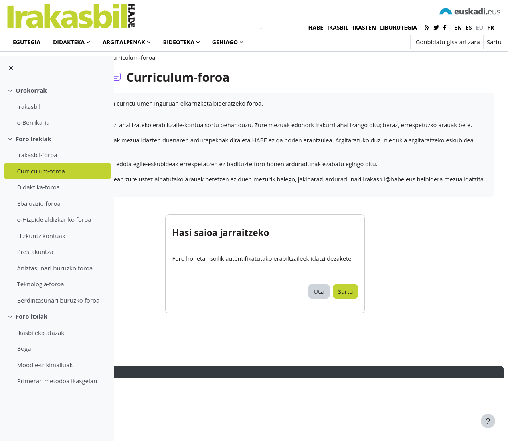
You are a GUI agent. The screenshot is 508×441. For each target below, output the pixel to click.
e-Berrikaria (33, 122)
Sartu (494, 42)
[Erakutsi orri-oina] (488, 421)
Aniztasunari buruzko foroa (55, 268)
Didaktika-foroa (38, 187)
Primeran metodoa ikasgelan (57, 381)
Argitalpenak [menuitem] (124, 42)
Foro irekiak (33, 139)
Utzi (358, 354)
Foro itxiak (31, 316)
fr (490, 27)
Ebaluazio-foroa (38, 203)
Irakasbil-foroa (37, 155)
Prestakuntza (35, 252)
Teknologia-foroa (40, 284)
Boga (24, 348)
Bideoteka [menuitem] (178, 42)
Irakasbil (28, 106)
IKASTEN (364, 27)
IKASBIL (337, 27)
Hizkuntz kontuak (41, 236)
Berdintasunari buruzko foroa (58, 300)
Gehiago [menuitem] (225, 42)
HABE (316, 27)
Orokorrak (31, 90)
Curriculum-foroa (41, 171)
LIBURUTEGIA (398, 27)
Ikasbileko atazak (40, 333)
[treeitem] (56, 106)
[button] (379, 41)
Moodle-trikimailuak (45, 365)
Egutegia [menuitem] (26, 42)
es (469, 27)
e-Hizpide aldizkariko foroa (54, 219)
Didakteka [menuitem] (69, 42)
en (458, 27)
